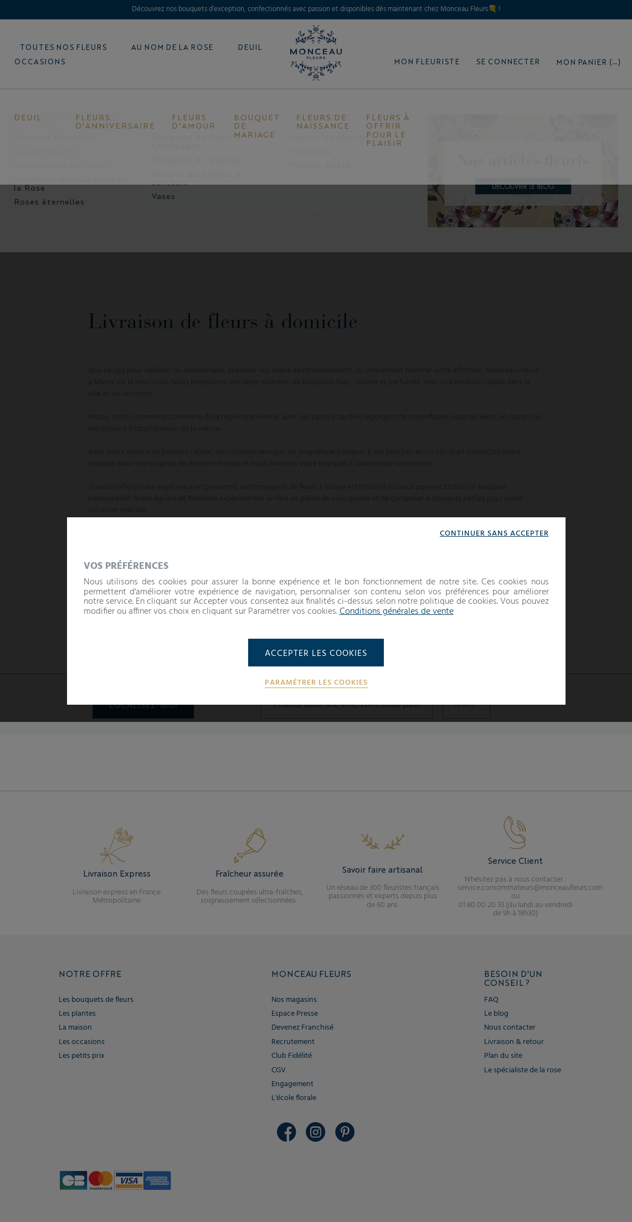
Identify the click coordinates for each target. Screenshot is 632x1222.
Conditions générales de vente (397, 611)
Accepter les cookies (316, 653)
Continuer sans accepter (494, 533)
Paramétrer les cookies (316, 683)
